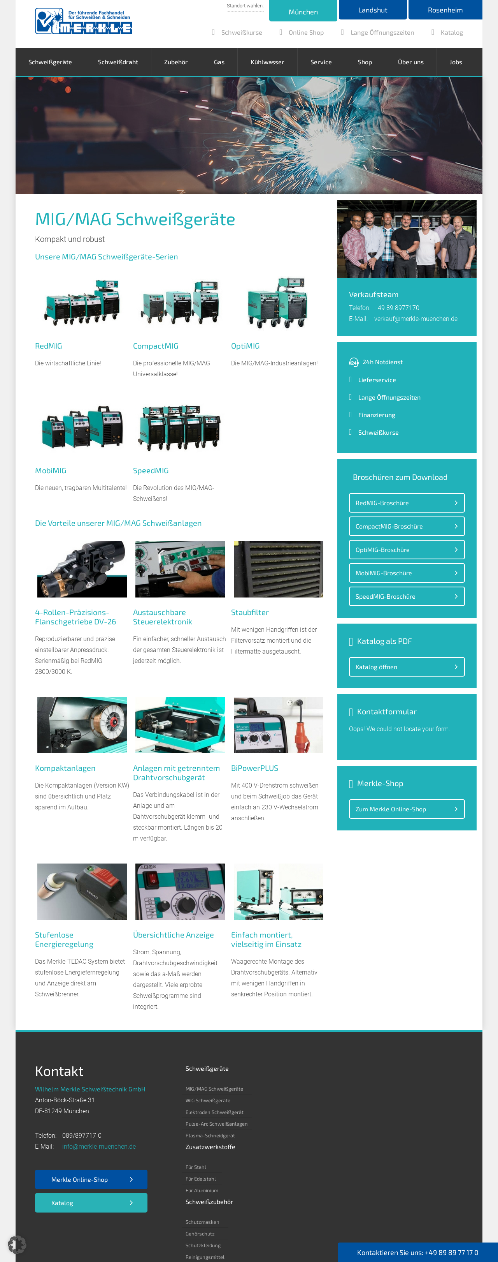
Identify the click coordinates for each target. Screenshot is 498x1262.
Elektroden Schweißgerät (215, 1112)
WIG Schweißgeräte (208, 1100)
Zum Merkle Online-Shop (391, 809)
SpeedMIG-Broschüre (386, 596)
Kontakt (246, 1231)
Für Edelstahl (271, 1100)
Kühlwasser (267, 61)
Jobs (456, 61)
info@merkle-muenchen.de (99, 1146)
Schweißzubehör (337, 1068)
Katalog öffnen (376, 666)
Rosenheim (445, 9)
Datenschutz (94, 1231)
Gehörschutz (327, 1100)
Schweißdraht (118, 61)
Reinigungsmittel (332, 1124)
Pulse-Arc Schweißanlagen (217, 1124)
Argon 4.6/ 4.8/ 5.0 (390, 1112)
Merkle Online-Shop (79, 1179)
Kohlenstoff (382, 1100)
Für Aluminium (272, 1112)
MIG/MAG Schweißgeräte (214, 1089)
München (303, 11)
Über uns (411, 61)
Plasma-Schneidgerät (210, 1135)
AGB (127, 1231)
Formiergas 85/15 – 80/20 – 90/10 (408, 1159)
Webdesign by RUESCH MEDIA (243, 1242)
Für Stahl (266, 1089)
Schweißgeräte (50, 61)
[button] (17, 1245)
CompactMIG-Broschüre (389, 526)
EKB (147, 1231)
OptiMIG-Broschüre (383, 549)
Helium (376, 1135)
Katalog (62, 1202)
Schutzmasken (330, 1089)
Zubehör (176, 61)
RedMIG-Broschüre (382, 502)
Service (321, 61)
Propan (376, 1170)
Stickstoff (379, 1147)
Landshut (373, 9)
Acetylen (378, 1089)
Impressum (51, 1231)
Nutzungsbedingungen (194, 1231)
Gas (219, 61)
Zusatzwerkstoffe (280, 1068)
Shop (365, 61)
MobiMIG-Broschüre (384, 572)
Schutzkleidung (330, 1112)
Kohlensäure (383, 1124)
